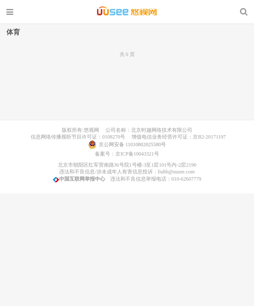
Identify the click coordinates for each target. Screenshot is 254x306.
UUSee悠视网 (127, 11)
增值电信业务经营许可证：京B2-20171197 (176, 137)
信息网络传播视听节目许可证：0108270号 (76, 137)
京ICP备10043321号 (137, 154)
